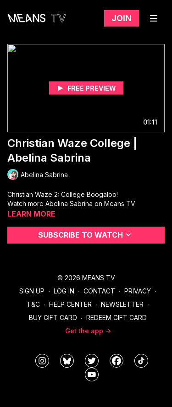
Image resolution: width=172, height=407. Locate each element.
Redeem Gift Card (116, 317)
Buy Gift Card (53, 317)
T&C (33, 304)
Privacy (137, 291)
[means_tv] (42, 361)
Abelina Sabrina (69, 203)
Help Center (70, 304)
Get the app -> (88, 331)
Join (121, 18)
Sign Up (31, 291)
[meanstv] (116, 361)
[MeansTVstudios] (67, 361)
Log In (64, 291)
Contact (99, 291)
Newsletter (122, 304)
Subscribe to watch (86, 234)
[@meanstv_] (141, 361)
